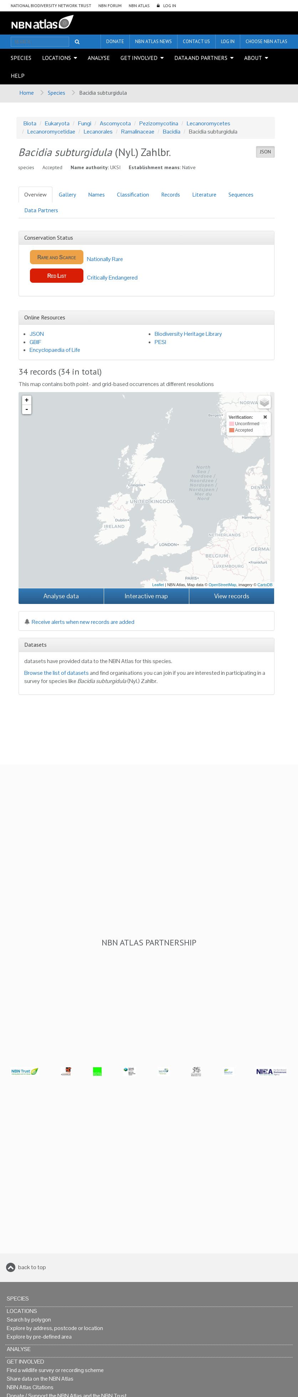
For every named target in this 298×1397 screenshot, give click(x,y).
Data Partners (41, 210)
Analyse (99, 57)
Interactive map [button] (146, 596)
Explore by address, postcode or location (55, 1328)
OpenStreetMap (222, 585)
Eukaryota (57, 123)
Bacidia (171, 131)
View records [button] (231, 596)
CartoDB (264, 585)
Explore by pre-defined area (39, 1336)
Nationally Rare (76, 257)
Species (21, 57)
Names (96, 194)
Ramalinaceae (137, 131)
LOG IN (169, 5)
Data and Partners (200, 57)
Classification (133, 194)
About (253, 57)
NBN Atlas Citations (30, 1387)
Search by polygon (29, 1319)
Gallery (67, 194)
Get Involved (139, 57)
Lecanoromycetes (208, 123)
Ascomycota (115, 123)
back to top (32, 1267)
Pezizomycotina (158, 123)
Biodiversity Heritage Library (188, 334)
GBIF (35, 342)
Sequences (240, 194)
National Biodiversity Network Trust (51, 5)
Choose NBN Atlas (266, 41)
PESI (160, 342)
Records (170, 194)
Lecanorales (98, 131)
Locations (56, 57)
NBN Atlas (139, 5)
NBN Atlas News (153, 41)
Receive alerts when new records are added (79, 622)
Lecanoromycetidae (51, 131)
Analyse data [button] (61, 596)
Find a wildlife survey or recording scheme (55, 1370)
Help (18, 75)
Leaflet (158, 585)
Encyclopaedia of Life (55, 350)
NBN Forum (110, 5)
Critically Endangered (84, 276)
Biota (30, 123)
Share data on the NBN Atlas (40, 1378)
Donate (115, 41)
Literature (204, 194)
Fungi (84, 123)
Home (26, 92)
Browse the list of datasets (56, 673)
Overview (35, 194)
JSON (265, 151)
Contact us (196, 41)
